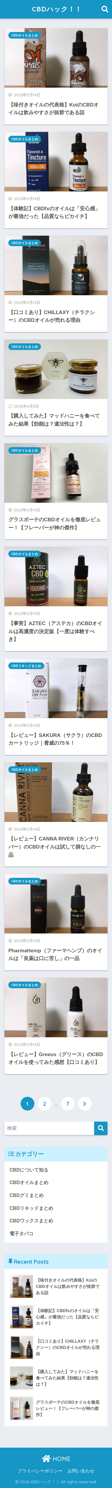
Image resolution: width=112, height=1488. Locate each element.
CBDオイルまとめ (24, 35)
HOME (56, 1459)
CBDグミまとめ (27, 1195)
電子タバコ (21, 1233)
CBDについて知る (29, 1169)
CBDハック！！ (56, 9)
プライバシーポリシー (40, 1471)
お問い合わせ (80, 1471)
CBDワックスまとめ (31, 1220)
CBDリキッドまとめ (26, 666)
